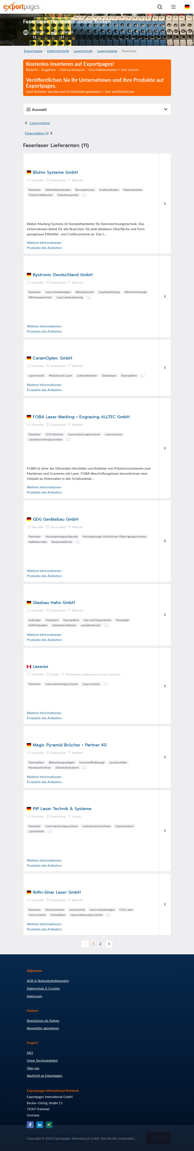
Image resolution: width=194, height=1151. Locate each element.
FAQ (30, 1053)
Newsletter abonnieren (43, 1028)
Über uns (33, 1068)
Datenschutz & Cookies (43, 988)
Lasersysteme (107, 51)
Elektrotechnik (58, 51)
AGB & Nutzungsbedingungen (48, 981)
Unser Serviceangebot (42, 1060)
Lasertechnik (83, 51)
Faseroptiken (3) (37, 133)
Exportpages (33, 51)
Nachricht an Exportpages (44, 1075)
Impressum (34, 996)
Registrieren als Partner (43, 1021)
